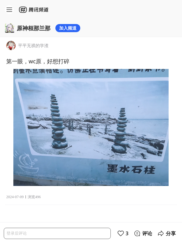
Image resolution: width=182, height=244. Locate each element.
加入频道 (68, 28)
